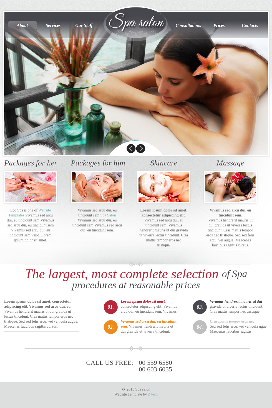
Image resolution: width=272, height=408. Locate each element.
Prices (219, 25)
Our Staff (83, 25)
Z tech (153, 394)
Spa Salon (108, 215)
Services (53, 25)
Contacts (250, 25)
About (22, 25)
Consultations (188, 25)
